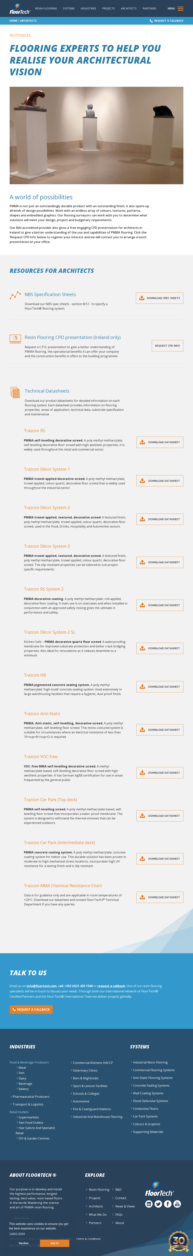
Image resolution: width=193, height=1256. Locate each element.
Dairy (22, 1078)
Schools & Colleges (86, 1094)
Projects (108, 8)
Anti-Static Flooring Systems (153, 1078)
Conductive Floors (145, 1109)
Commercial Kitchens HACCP (93, 1063)
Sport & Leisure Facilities (90, 1086)
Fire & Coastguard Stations (92, 1109)
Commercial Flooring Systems (154, 1070)
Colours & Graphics (146, 1124)
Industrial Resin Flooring (150, 1062)
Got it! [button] (55, 1243)
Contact (120, 1198)
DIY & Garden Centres (34, 1138)
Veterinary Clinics (85, 1070)
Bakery (24, 1089)
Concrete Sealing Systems (151, 1085)
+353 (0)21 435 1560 (78, 986)
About (119, 1223)
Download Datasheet (164, 442)
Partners (149, 8)
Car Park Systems (145, 1116)
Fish (21, 1073)
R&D (118, 1190)
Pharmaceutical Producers (31, 1097)
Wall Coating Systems (148, 1093)
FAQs (119, 1215)
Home (14, 20)
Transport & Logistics (28, 1104)
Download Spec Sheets (163, 298)
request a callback (111, 986)
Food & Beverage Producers (29, 1062)
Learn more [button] (17, 1233)
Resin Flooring (46, 8)
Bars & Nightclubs (86, 1078)
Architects (129, 8)
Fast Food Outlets (31, 1123)
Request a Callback (168, 20)
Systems (69, 8)
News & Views (125, 1206)
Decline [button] (24, 1243)
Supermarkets (29, 1117)
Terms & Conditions (88, 1239)
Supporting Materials (148, 1132)
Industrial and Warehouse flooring (98, 1117)
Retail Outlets (19, 1112)
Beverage (25, 1084)
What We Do (98, 1215)
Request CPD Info (167, 345)
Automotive (81, 1101)
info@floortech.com (42, 986)
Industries (88, 8)
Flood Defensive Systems (150, 1101)
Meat (22, 1068)
